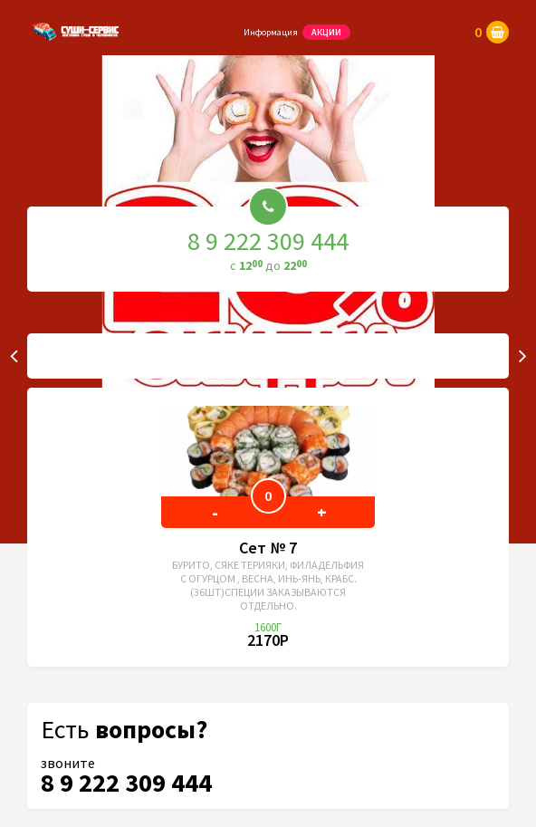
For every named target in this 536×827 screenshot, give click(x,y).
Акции (326, 32)
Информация (271, 32)
